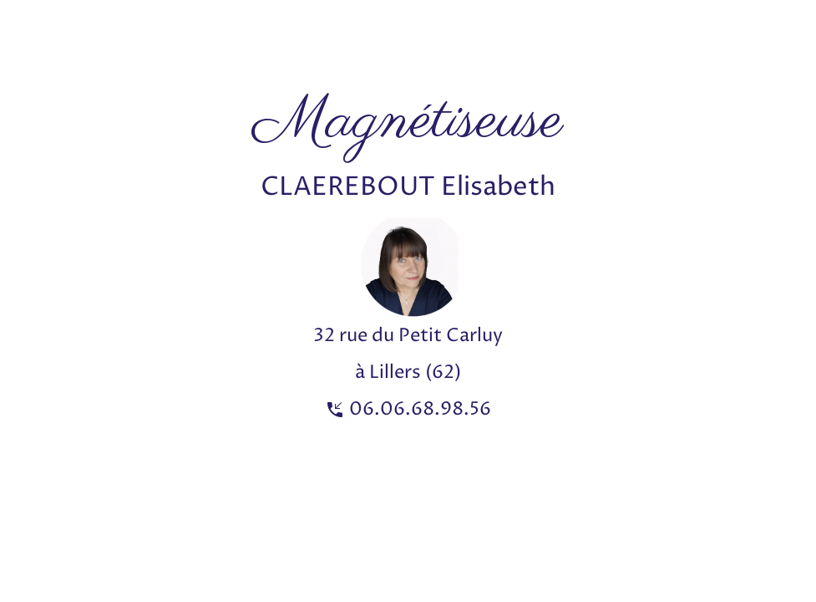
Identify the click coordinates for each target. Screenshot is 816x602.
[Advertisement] (304, 37)
